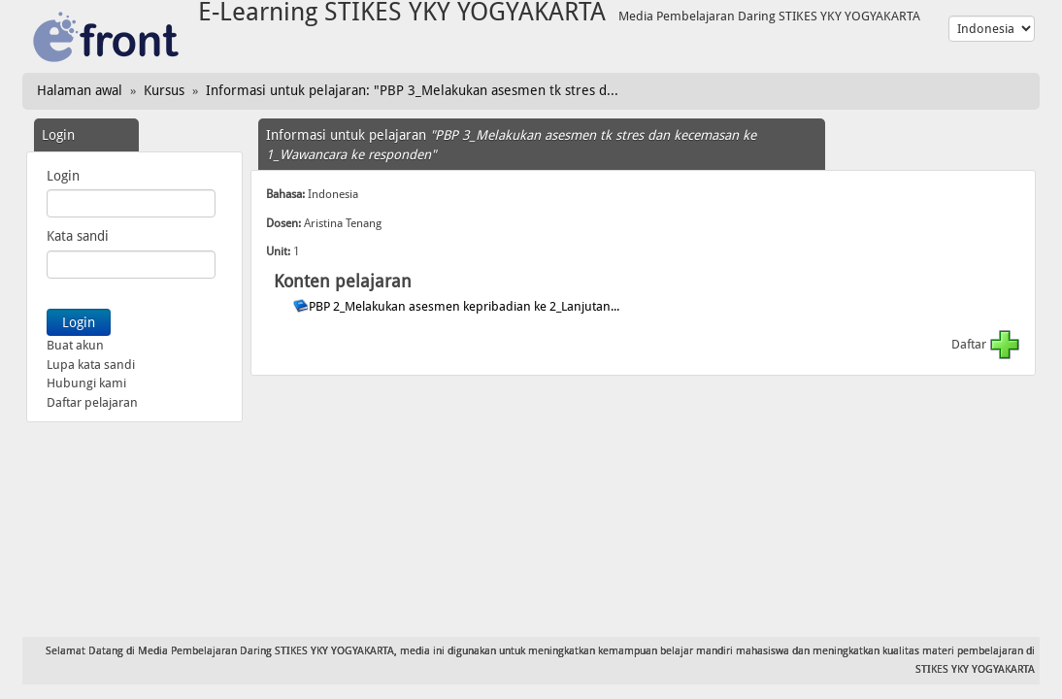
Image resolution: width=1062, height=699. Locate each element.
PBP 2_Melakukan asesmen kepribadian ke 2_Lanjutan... (465, 306)
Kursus (164, 90)
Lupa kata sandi (91, 364)
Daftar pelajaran (92, 402)
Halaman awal (79, 90)
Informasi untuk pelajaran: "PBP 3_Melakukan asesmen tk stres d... (412, 90)
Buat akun (75, 345)
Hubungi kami (86, 383)
